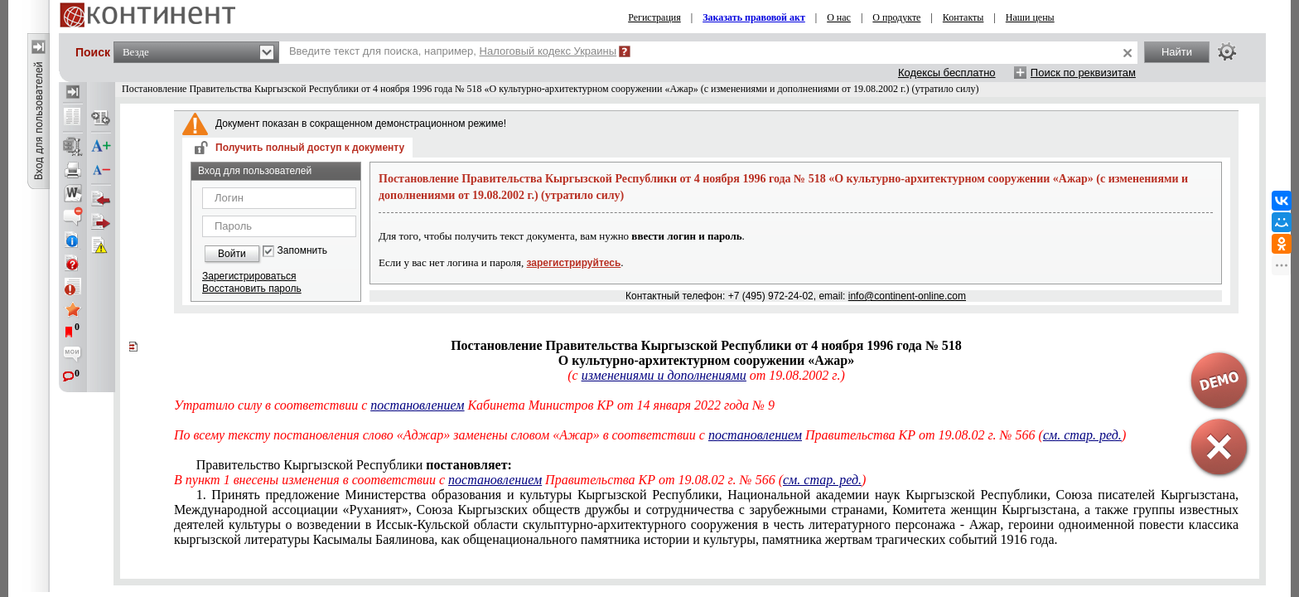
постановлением (417, 405)
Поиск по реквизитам (1083, 72)
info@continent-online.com (907, 296)
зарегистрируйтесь (574, 263)
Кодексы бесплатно (947, 72)
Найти (1176, 52)
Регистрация (654, 17)
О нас (839, 17)
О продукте (896, 17)
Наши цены (1030, 17)
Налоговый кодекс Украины (548, 51)
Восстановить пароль (252, 288)
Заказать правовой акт (754, 17)
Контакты (963, 17)
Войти (232, 254)
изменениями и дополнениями (664, 375)
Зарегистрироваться (249, 276)
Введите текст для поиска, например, (452, 51)
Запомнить (302, 250)
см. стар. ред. (822, 480)
